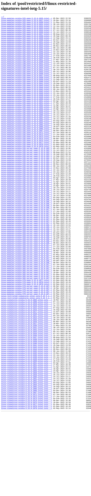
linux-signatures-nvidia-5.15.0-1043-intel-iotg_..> (26, 414)
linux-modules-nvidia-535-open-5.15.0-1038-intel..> (26, 90)
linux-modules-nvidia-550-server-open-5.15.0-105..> (26, 267)
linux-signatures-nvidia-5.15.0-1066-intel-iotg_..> (26, 463)
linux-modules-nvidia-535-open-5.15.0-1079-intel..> (26, 172)
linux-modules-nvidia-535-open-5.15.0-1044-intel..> (26, 102)
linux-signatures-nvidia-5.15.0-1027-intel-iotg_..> (26, 385)
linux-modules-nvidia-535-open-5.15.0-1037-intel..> (26, 87)
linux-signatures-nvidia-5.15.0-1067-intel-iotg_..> (26, 468)
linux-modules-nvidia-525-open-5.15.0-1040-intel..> (26, 45)
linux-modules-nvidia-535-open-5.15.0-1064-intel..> (26, 144)
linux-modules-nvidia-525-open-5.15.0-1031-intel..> (26, 26)
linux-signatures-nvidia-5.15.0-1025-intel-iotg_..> (26, 380)
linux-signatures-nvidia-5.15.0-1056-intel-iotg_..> (26, 442)
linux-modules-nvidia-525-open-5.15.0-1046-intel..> (26, 59)
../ (2, 16)
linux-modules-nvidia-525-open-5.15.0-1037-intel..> (26, 38)
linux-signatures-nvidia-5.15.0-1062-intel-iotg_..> (26, 454)
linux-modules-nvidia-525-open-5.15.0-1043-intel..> (26, 50)
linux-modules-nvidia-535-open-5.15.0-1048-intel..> (26, 111)
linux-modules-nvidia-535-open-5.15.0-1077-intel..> (26, 168)
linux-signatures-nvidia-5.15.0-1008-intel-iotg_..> (26, 359)
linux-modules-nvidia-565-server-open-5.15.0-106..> (26, 310)
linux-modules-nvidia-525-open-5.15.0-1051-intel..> (26, 68)
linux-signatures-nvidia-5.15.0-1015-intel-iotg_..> (26, 366)
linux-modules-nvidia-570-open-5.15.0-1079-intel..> (26, 338)
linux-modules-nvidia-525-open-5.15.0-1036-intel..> (26, 35)
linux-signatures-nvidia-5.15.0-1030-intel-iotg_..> (26, 388)
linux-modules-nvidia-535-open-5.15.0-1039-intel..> (26, 92)
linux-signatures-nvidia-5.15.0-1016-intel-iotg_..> (26, 369)
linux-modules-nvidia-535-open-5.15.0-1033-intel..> (26, 83)
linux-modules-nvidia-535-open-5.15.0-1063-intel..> (26, 142)
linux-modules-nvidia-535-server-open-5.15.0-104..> (26, 187)
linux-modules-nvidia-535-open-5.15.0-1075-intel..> (26, 165)
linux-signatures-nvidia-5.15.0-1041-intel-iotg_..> (26, 411)
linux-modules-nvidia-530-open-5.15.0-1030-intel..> (26, 71)
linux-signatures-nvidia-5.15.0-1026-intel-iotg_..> (26, 383)
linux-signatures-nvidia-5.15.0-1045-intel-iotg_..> (26, 418)
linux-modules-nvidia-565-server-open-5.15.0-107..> (26, 314)
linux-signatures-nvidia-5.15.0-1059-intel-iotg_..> (26, 447)
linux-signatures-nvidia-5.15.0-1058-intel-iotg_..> (26, 444)
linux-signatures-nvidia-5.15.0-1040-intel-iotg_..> (26, 409)
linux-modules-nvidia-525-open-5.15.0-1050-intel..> (26, 66)
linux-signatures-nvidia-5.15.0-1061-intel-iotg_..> (26, 451)
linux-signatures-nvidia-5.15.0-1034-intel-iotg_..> (26, 397)
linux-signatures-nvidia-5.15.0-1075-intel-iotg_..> (26, 480)
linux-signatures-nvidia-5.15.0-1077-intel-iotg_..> (26, 482)
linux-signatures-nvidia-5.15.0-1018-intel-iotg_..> (26, 373)
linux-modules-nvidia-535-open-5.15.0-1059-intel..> (26, 132)
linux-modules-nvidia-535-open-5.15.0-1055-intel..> (26, 125)
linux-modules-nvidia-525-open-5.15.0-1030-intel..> (26, 24)
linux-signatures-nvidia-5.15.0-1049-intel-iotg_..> (26, 428)
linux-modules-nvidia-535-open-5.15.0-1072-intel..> (26, 158)
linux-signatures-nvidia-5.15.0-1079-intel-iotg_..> (26, 487)
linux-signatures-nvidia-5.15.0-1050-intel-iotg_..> (26, 430)
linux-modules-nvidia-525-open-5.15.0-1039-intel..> (26, 42)
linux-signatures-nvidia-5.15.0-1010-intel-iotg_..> (26, 362)
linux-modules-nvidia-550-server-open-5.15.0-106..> (26, 272)
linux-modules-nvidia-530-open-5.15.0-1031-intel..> (26, 73)
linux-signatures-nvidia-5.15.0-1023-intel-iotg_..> (26, 378)
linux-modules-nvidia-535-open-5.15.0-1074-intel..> (26, 163)
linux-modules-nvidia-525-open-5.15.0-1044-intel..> (26, 52)
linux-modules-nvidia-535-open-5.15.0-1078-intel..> (26, 170)
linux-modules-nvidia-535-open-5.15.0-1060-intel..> (26, 135)
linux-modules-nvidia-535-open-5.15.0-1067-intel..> (26, 154)
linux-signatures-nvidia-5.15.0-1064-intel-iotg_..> (26, 458)
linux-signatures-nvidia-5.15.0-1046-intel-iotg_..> (26, 423)
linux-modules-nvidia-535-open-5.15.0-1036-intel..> (26, 85)
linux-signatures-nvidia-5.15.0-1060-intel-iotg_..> (26, 449)
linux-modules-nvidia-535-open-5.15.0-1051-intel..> (26, 118)
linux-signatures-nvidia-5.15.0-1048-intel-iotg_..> (26, 425)
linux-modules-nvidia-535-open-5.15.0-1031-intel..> (26, 80)
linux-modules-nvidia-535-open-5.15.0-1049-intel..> (26, 113)
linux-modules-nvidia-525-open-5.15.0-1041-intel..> (26, 47)
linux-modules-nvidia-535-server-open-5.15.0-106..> (26, 227)
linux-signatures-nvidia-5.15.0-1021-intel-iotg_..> (26, 376)
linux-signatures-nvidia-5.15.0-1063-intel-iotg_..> (26, 456)
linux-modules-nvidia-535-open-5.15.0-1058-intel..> (26, 130)
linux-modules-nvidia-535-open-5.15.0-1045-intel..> (26, 104)
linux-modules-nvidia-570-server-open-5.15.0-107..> (26, 340)
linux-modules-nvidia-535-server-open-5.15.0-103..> (26, 175)
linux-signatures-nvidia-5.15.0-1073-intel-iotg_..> (26, 475)
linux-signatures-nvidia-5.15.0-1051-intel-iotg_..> (26, 432)
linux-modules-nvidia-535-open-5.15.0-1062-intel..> (26, 139)
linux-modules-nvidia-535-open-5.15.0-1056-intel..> (26, 128)
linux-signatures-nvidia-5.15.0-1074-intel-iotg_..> (26, 477)
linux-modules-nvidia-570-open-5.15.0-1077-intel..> (26, 333)
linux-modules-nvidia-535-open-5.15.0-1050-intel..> (26, 116)
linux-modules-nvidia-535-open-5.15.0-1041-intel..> (26, 97)
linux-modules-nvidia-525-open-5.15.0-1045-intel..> (26, 54)
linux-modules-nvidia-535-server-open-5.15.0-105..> (26, 208)
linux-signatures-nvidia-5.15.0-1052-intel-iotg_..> (26, 437)
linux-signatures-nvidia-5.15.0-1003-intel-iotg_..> (26, 357)
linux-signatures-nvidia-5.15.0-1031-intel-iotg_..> (26, 390)
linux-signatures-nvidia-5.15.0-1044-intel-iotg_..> (26, 416)
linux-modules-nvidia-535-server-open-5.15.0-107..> (26, 248)
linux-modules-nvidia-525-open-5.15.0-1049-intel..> (26, 64)
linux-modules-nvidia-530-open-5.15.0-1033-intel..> (26, 76)
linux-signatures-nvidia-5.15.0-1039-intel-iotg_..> (26, 406)
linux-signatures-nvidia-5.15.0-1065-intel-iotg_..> (26, 461)
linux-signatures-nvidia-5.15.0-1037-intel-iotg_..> (26, 402)
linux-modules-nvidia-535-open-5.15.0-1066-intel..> (26, 149)
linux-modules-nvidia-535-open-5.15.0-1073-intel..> (26, 161)
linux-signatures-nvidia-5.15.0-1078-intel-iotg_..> (26, 484)
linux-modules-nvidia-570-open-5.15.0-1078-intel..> (26, 336)
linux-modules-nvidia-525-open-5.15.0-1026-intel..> (26, 19)
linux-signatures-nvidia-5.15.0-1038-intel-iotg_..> (26, 404)
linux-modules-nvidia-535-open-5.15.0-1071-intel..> (26, 156)
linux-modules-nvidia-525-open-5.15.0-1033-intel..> (26, 31)
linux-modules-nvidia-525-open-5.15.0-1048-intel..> (26, 61)
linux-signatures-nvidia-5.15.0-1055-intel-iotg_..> (26, 439)
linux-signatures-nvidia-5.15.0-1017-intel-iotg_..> (26, 371)
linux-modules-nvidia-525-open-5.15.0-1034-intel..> (26, 33)
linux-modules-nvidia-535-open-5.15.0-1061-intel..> (26, 137)
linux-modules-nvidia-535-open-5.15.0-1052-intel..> (26, 123)
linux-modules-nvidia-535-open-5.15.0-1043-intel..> (26, 99)
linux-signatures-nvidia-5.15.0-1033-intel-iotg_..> (26, 395)
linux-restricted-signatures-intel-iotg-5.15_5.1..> (26, 352)
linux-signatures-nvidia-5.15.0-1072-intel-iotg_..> (26, 473)
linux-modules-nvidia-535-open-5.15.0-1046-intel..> (26, 109)
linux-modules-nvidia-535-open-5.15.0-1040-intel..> (26, 94)
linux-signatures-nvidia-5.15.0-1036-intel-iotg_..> (26, 399)
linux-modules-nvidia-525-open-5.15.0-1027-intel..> (26, 21)
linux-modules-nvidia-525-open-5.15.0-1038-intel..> (26, 40)
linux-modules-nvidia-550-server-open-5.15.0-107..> (26, 291)
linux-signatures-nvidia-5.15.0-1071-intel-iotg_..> (26, 470)
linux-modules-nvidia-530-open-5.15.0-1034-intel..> (26, 78)
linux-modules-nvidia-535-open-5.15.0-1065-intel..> (26, 146)
